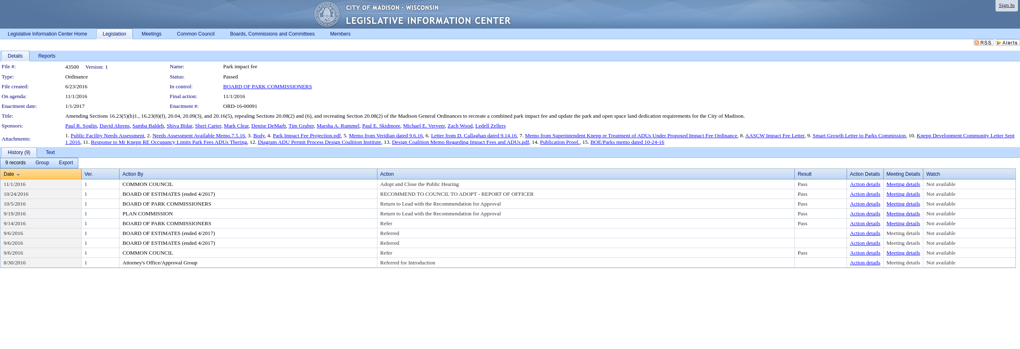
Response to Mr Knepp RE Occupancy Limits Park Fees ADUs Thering (169, 142)
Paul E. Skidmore (381, 126)
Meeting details (903, 184)
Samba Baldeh (148, 126)
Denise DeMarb (268, 126)
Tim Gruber (301, 126)
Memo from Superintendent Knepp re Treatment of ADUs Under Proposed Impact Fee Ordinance (631, 135)
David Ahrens (115, 126)
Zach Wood (460, 126)
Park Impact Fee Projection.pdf (307, 135)
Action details (865, 184)
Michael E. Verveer (424, 126)
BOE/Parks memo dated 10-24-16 (627, 142)
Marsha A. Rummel (338, 126)
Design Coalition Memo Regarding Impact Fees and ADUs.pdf (460, 142)
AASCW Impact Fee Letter (774, 135)
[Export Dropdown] (66, 163)
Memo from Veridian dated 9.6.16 (386, 135)
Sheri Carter (208, 126)
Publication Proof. (560, 142)
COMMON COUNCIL (147, 184)
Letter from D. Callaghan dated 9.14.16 (474, 135)
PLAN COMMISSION (147, 213)
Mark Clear (236, 126)
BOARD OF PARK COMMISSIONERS (267, 86)
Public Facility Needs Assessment (107, 135)
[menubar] (39, 163)
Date (9, 174)
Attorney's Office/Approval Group (159, 263)
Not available (940, 184)
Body (259, 135)
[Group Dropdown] (42, 163)
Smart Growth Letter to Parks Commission (859, 135)
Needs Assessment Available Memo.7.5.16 (199, 135)
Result (805, 174)
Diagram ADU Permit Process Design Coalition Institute (319, 142)
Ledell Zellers (490, 126)
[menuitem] (15, 163)
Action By (132, 174)
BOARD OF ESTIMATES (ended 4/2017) (168, 194)
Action (387, 174)
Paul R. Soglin (81, 126)
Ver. (88, 174)
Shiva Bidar (179, 126)
